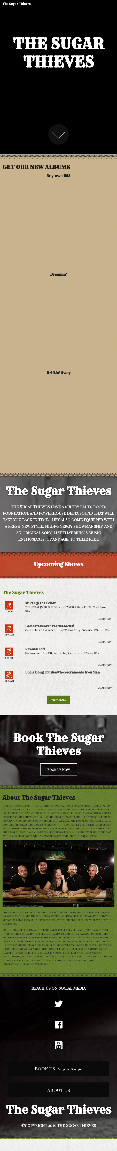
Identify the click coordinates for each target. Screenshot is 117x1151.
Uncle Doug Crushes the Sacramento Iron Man (62, 672)
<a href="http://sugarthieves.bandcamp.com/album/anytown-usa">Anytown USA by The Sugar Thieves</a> (58, 225)
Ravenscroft (35, 649)
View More (58, 699)
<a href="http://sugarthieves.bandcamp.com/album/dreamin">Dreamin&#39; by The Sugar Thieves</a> (58, 323)
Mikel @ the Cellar (40, 603)
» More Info (105, 619)
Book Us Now (58, 769)
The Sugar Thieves (16, 4)
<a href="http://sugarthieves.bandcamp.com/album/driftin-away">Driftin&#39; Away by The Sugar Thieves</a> (58, 422)
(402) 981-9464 (70, 1069)
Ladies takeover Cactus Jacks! (49, 626)
